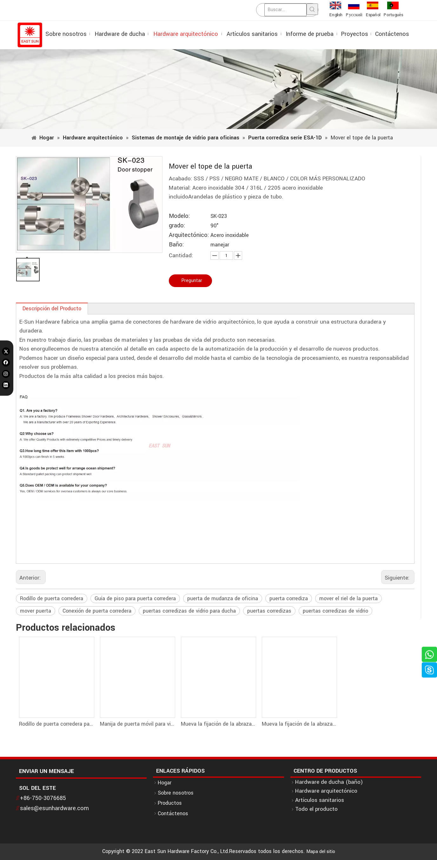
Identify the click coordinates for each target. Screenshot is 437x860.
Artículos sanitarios (319, 800)
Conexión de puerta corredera (97, 611)
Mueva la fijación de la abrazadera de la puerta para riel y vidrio (299, 724)
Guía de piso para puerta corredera (135, 598)
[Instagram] (6, 374)
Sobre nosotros (176, 792)
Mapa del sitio (320, 851)
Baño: (176, 245)
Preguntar (191, 280)
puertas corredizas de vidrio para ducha (189, 611)
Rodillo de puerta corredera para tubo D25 (56, 724)
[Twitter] (6, 351)
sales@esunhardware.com (54, 808)
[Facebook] (6, 362)
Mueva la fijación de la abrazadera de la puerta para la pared (218, 724)
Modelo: (179, 216)
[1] (218, 89)
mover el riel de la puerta (348, 598)
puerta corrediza (288, 598)
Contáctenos (173, 813)
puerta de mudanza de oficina (222, 598)
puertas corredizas (269, 611)
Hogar (164, 782)
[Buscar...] (285, 9)
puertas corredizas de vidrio (335, 611)
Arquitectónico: (189, 235)
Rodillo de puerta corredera (51, 598)
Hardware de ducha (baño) (329, 782)
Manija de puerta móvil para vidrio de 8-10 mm (137, 724)
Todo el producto (316, 809)
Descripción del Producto (52, 308)
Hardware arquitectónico (326, 791)
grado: (177, 226)
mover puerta (35, 611)
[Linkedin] (6, 385)
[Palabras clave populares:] (312, 9)
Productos (170, 803)
